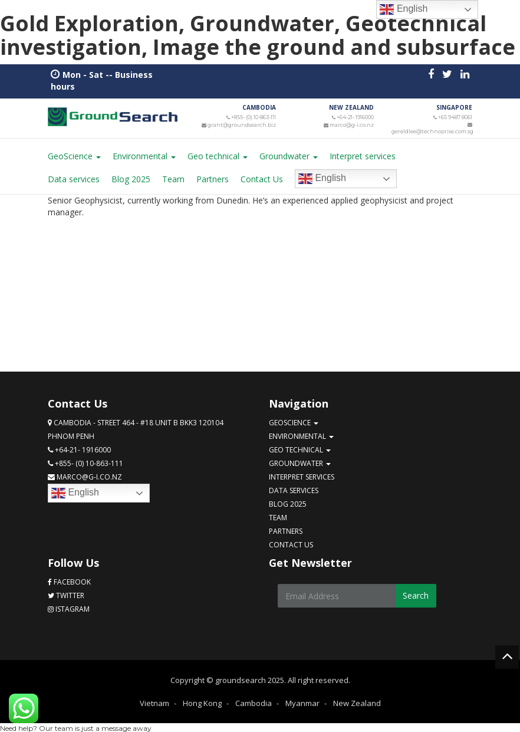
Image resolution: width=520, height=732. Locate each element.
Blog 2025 (130, 177)
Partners (212, 177)
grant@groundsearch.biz (243, 124)
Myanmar (302, 702)
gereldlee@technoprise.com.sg (432, 130)
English (322, 177)
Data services (74, 177)
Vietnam (154, 702)
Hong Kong (202, 702)
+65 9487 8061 (455, 117)
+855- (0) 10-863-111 (254, 117)
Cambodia (253, 702)
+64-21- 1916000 (356, 117)
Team (173, 177)
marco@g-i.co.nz (353, 124)
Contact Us (262, 177)
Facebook (69, 581)
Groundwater (288, 154)
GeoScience (74, 154)
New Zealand (357, 702)
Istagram (69, 608)
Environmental (144, 154)
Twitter (66, 594)
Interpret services (363, 154)
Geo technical (217, 154)
